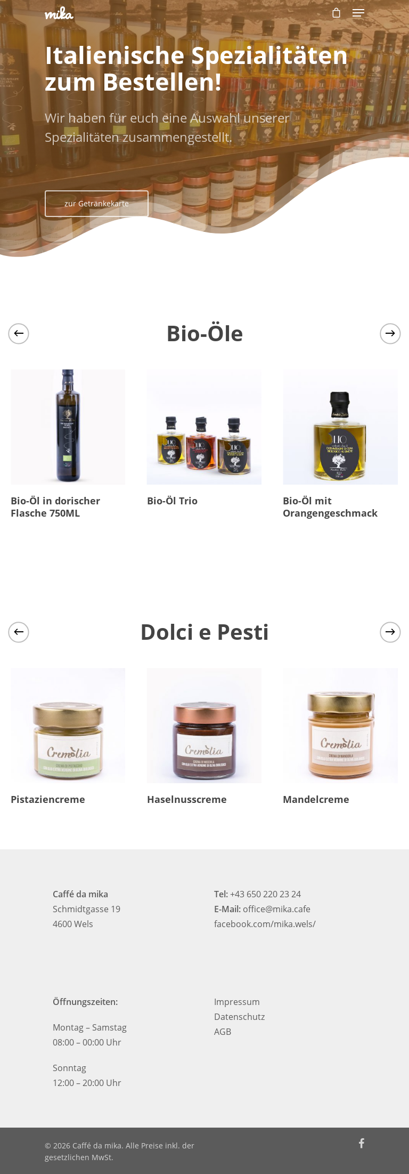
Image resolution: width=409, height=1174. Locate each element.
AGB (222, 1032)
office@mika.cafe (276, 909)
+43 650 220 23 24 (265, 894)
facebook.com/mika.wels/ (265, 924)
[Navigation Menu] (358, 12)
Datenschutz (239, 1017)
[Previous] (18, 333)
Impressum (237, 1002)
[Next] (390, 333)
